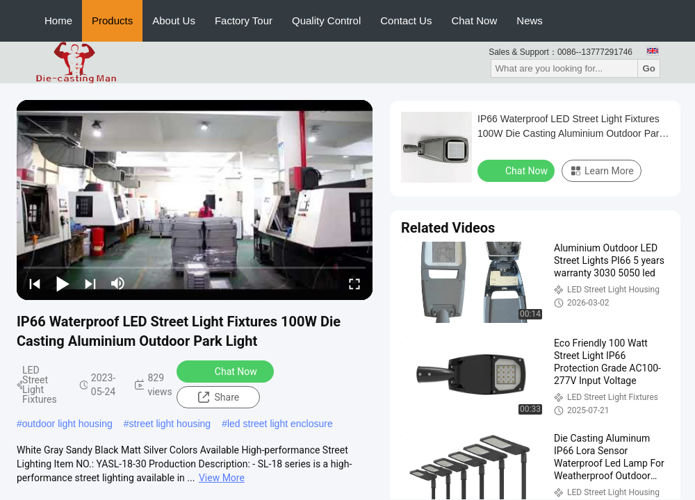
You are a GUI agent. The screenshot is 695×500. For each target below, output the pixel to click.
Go (648, 68)
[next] (90, 283)
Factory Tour (243, 20)
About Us (173, 20)
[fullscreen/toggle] (354, 283)
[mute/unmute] (118, 283)
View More (222, 477)
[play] (194, 200)
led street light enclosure (280, 423)
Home (58, 20)
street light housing (170, 423)
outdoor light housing (67, 423)
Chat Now (474, 20)
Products (112, 20)
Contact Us (406, 20)
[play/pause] (62, 283)
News (529, 20)
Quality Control (326, 20)
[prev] (35, 283)
